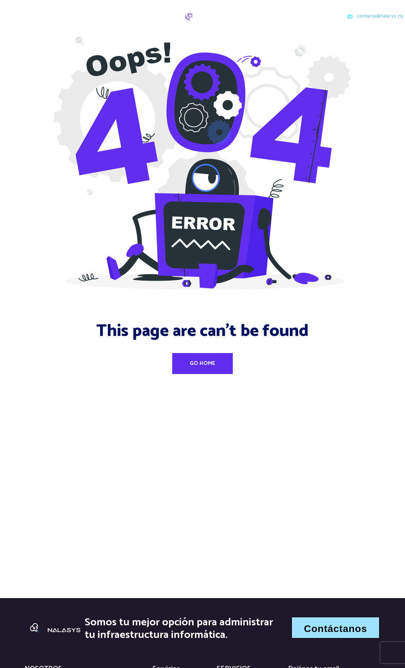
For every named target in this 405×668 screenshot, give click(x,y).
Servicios (110, 11)
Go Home (202, 363)
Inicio (81, 11)
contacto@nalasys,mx (380, 16)
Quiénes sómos (94, 22)
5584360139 (217, 19)
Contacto (150, 11)
